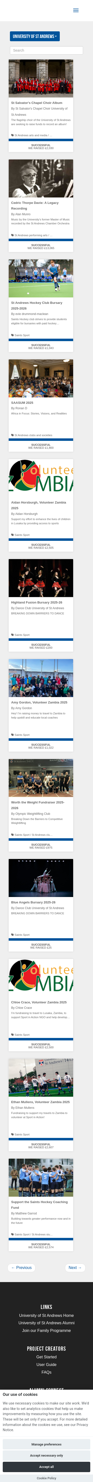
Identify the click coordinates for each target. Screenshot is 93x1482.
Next (75, 1268)
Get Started (46, 1357)
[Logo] (28, 11)
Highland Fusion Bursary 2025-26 (36, 602)
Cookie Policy (46, 1478)
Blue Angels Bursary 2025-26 (33, 902)
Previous (21, 1268)
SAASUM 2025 (22, 403)
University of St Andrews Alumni (47, 1323)
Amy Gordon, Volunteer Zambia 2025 (39, 702)
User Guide (46, 1365)
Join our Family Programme (46, 1330)
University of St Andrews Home (46, 1315)
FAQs (46, 1372)
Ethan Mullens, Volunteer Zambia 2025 (40, 1102)
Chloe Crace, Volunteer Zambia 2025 (39, 1002)
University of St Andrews (35, 36)
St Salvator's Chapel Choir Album (36, 103)
